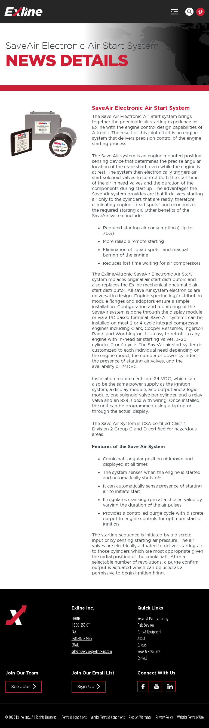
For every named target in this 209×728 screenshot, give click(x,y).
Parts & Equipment (149, 632)
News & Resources (148, 651)
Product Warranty (140, 717)
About (141, 638)
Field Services (145, 625)
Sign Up (85, 686)
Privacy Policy (164, 717)
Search (189, 12)
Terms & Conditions (74, 717)
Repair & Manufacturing (152, 618)
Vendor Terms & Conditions (108, 717)
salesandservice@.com (92, 651)
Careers (141, 645)
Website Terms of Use (190, 717)
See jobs (20, 686)
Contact (142, 658)
